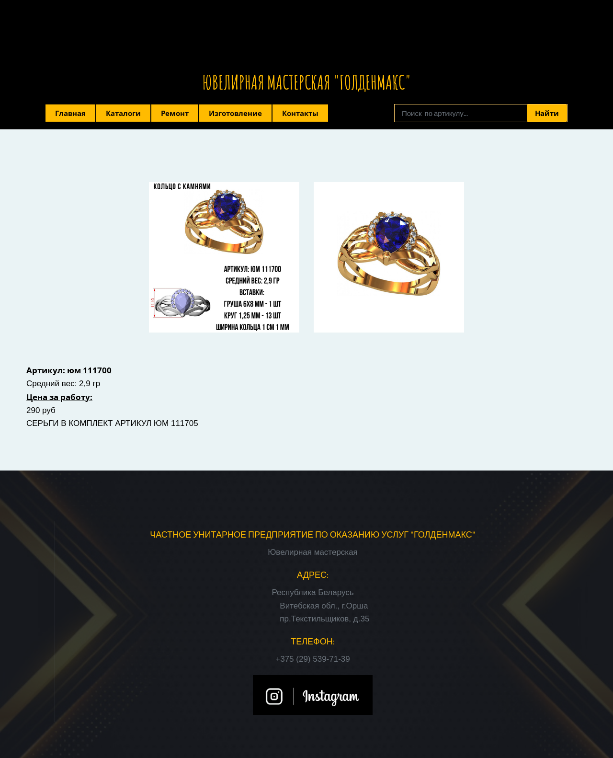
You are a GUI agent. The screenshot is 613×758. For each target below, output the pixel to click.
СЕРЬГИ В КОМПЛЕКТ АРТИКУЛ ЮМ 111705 (112, 423)
